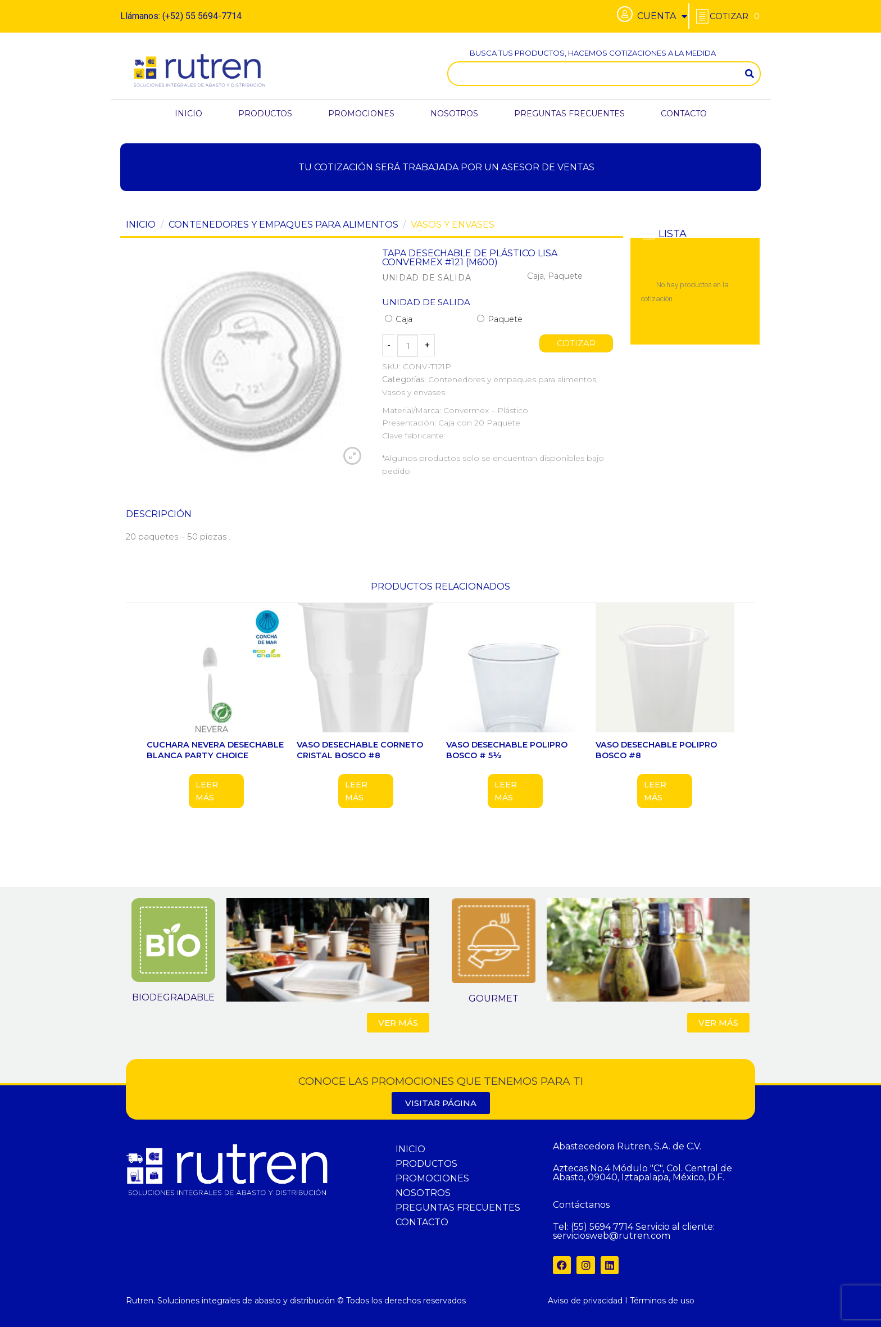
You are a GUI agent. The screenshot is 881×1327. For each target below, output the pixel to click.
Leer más (207, 791)
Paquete (500, 319)
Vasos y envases (452, 224)
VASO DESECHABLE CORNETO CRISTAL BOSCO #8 (360, 750)
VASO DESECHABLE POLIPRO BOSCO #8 (656, 750)
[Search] (749, 73)
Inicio (141, 224)
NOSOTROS (454, 113)
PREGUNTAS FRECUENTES (569, 113)
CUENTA (662, 16)
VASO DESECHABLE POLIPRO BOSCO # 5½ (506, 750)
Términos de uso (662, 1301)
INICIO (188, 113)
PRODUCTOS (265, 113)
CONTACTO (684, 113)
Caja (398, 319)
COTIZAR (576, 343)
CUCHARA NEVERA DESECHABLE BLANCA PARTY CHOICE (215, 750)
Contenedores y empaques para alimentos (283, 224)
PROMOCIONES (361, 113)
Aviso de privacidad (585, 1301)
